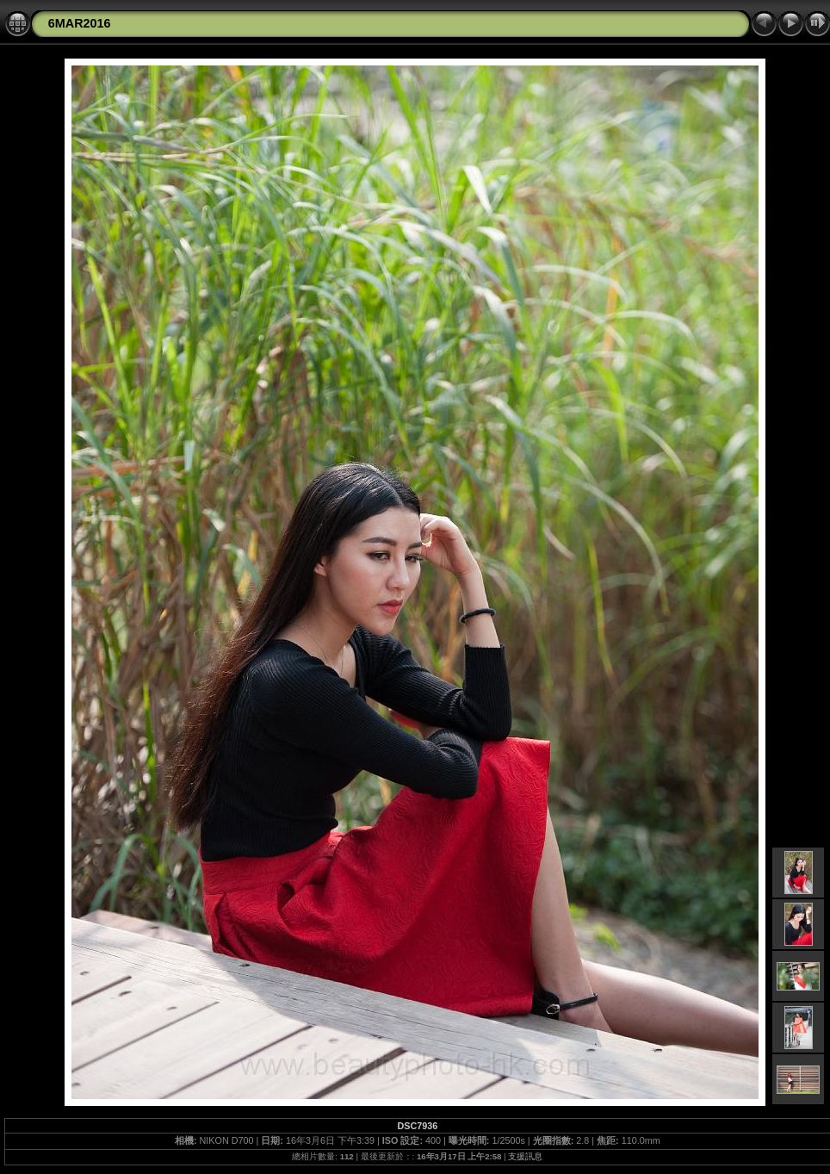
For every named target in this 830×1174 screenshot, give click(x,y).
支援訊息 (525, 1156)
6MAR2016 (79, 23)
